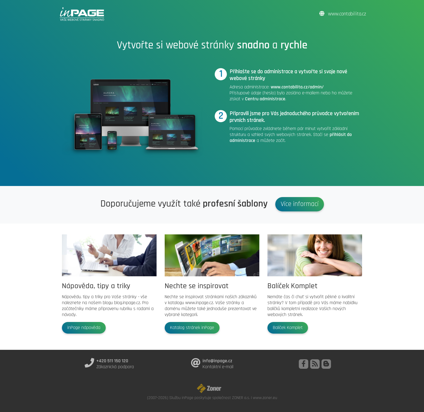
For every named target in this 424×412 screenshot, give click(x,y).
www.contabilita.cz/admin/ (297, 87)
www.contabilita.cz (342, 14)
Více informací (300, 204)
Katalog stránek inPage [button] (192, 328)
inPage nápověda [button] (83, 328)
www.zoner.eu (265, 397)
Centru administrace (265, 99)
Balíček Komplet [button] (288, 328)
